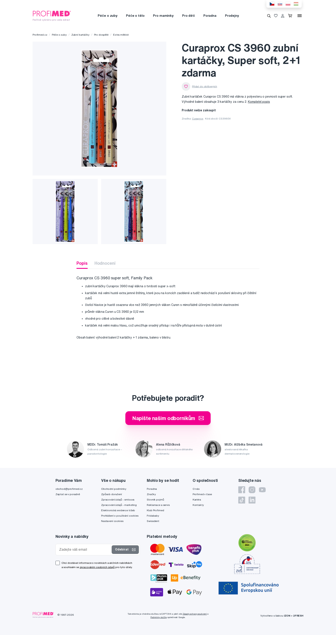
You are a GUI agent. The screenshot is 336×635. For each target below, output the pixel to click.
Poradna (209, 15)
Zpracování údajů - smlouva (117, 499)
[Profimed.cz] (52, 15)
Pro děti (188, 15)
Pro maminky (163, 15)
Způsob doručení (111, 494)
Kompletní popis (259, 101)
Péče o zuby (107, 15)
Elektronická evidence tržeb (118, 510)
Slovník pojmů (155, 499)
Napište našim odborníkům (168, 418)
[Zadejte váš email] (84, 549)
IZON (287, 615)
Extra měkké (120, 34)
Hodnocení (105, 263)
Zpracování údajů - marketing (119, 504)
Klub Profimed (155, 510)
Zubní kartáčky (80, 34)
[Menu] (300, 15)
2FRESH (298, 615)
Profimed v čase (202, 494)
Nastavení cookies (112, 521)
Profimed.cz (40, 34)
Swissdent (153, 521)
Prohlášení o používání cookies (119, 515)
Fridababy (153, 515)
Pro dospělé (101, 34)
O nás (196, 488)
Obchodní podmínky (113, 488)
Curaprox (197, 118)
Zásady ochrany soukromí (195, 614)
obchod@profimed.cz (69, 488)
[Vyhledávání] (269, 15)
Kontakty (198, 504)
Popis (81, 263)
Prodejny (232, 15)
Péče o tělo (135, 15)
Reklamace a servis (158, 504)
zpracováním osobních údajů (97, 567)
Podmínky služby (158, 617)
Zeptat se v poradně (68, 494)
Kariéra (197, 499)
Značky (151, 494)
